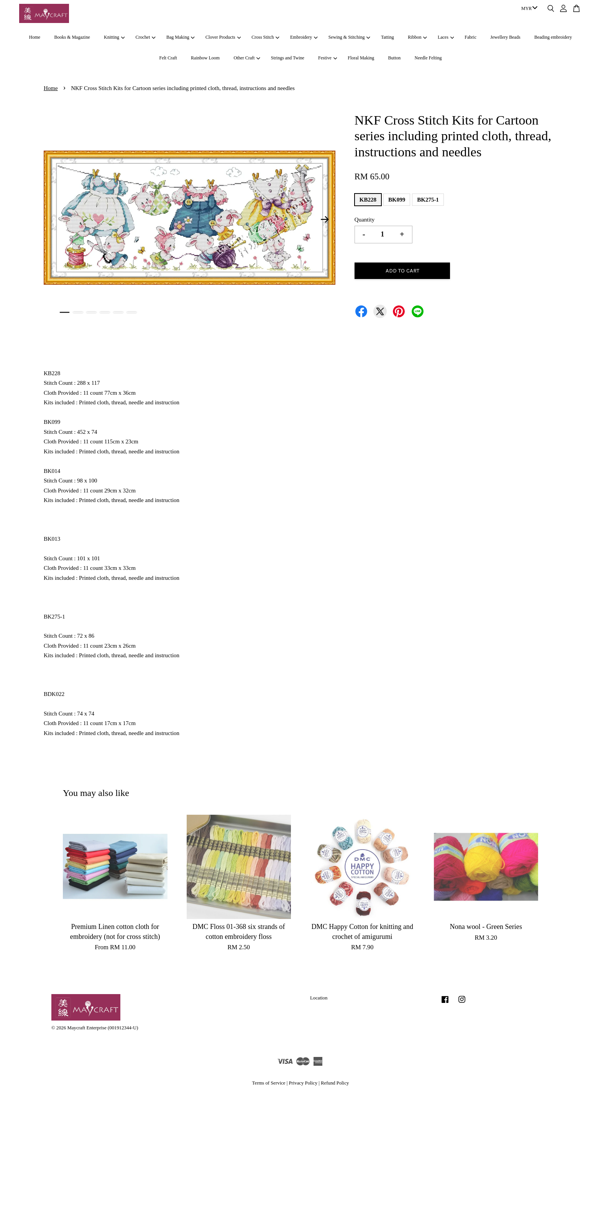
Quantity (365, 220)
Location (318, 998)
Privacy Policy (303, 1083)
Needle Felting (428, 58)
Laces (446, 37)
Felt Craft (168, 58)
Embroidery (304, 37)
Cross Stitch (265, 37)
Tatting (387, 37)
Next (325, 219)
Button (394, 58)
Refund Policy (335, 1083)
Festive (327, 58)
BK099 (396, 200)
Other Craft (246, 58)
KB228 (368, 200)
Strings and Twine (287, 58)
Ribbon (417, 37)
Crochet (146, 37)
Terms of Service (269, 1083)
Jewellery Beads (505, 37)
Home (34, 37)
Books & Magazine (72, 37)
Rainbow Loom (205, 58)
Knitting (114, 37)
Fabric (470, 37)
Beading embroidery (553, 37)
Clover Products (223, 37)
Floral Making (361, 58)
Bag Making (180, 37)
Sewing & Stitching (349, 37)
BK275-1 (428, 200)
